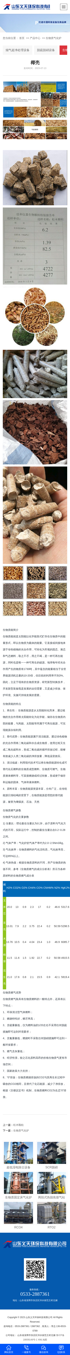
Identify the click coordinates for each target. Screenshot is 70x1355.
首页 (21, 38)
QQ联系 (61, 1349)
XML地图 (42, 1339)
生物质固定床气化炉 (18, 1197)
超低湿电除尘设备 (18, 1167)
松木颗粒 (18, 1124)
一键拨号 (26, 1349)
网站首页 (9, 1349)
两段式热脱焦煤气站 (51, 1197)
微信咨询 (44, 1349)
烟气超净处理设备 (17, 50)
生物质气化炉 (53, 38)
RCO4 (18, 1227)
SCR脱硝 (51, 1167)
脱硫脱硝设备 (46, 50)
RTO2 (51, 1227)
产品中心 (35, 38)
